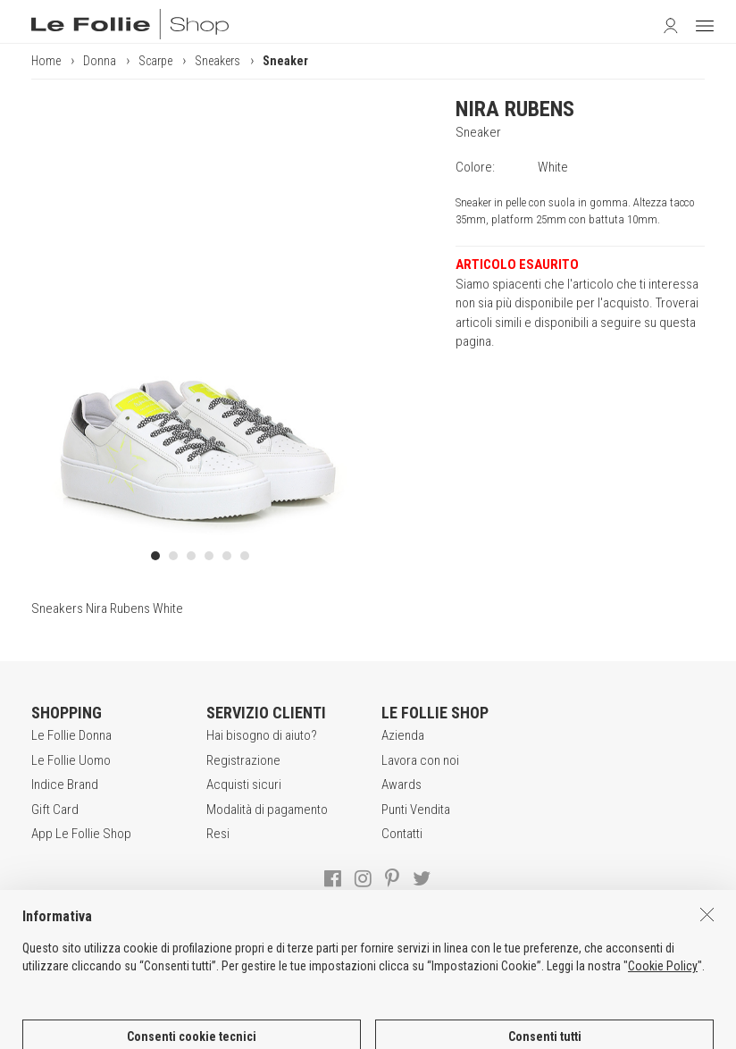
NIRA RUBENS (515, 109)
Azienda (402, 735)
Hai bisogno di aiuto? (261, 735)
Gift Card (55, 809)
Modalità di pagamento (267, 809)
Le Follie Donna (71, 735)
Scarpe (155, 61)
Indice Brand (64, 784)
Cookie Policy (663, 1023)
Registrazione (243, 760)
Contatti (401, 834)
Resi (218, 834)
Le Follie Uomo (71, 760)
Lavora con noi (420, 760)
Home (46, 61)
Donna (99, 61)
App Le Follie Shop (81, 834)
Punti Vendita (415, 809)
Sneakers (217, 61)
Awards (401, 784)
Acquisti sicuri (243, 784)
